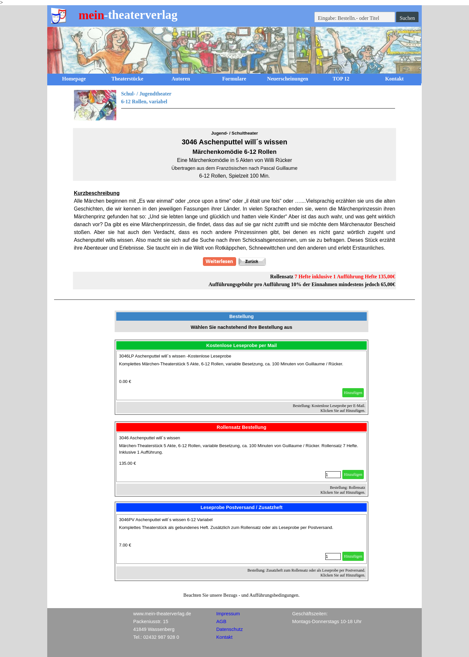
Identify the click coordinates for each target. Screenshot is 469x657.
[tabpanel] (234, 105)
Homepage (74, 78)
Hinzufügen (353, 392)
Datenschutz (229, 629)
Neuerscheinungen (287, 78)
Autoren (181, 78)
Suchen (407, 18)
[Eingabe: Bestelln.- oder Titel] (354, 18)
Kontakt (394, 78)
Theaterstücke (127, 78)
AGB (221, 621)
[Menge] (333, 474)
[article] (241, 375)
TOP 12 (341, 78)
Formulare (234, 78)
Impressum (228, 613)
